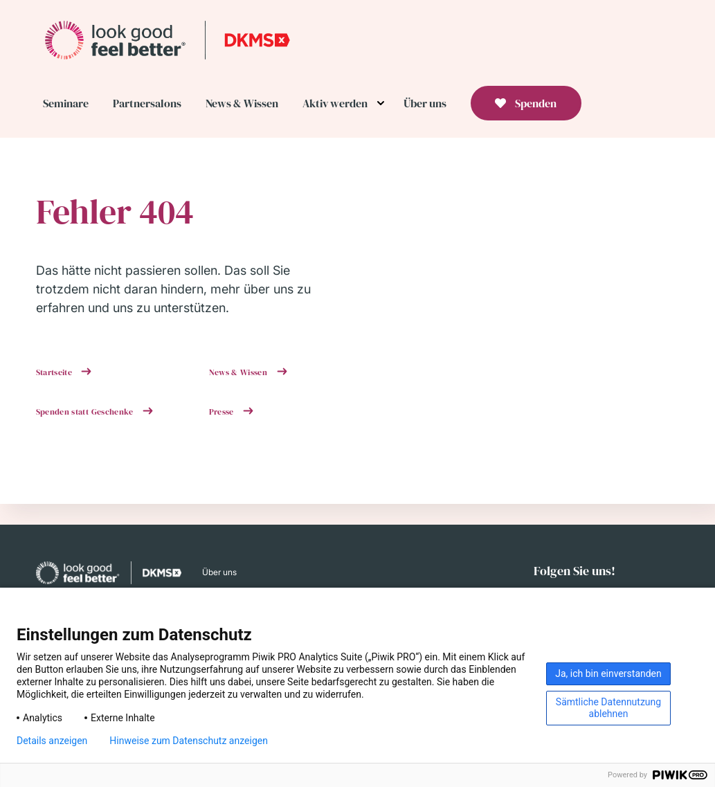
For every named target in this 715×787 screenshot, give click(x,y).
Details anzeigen (52, 740)
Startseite (55, 372)
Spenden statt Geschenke (86, 411)
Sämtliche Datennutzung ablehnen (608, 707)
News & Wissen (239, 372)
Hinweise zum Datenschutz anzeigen (188, 740)
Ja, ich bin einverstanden (608, 673)
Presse (223, 411)
